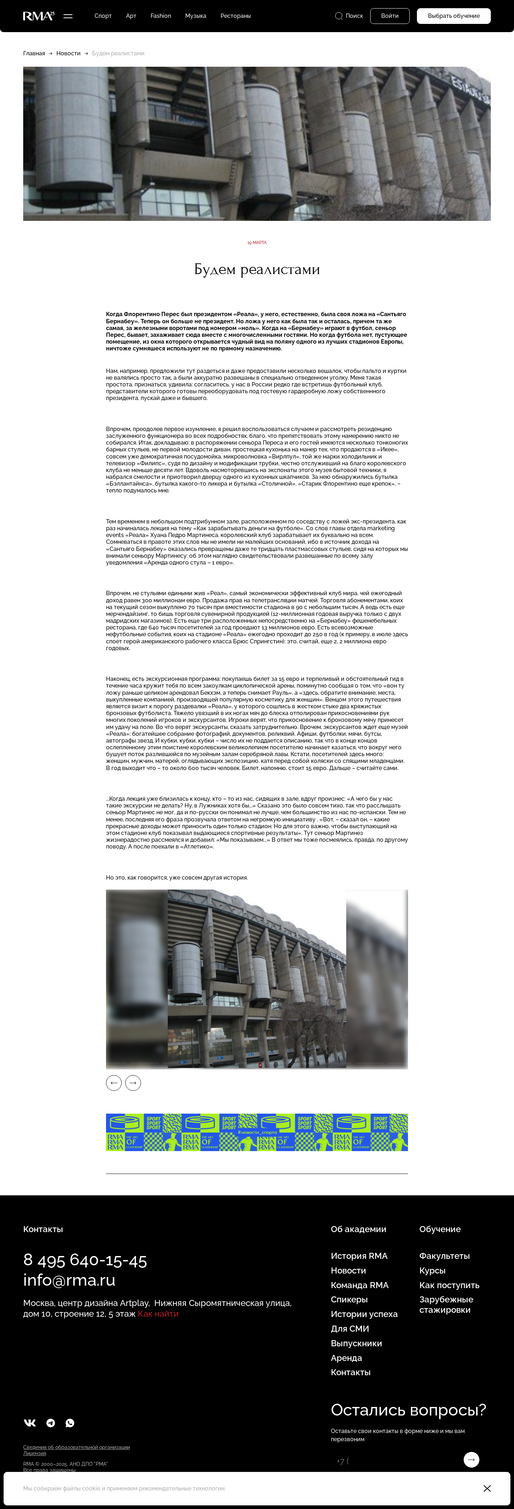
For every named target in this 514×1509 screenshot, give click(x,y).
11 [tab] (337, 1063)
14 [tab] (433, 1063)
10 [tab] (305, 1063)
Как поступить (449, 1285)
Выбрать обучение (454, 15)
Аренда (346, 1358)
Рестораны (236, 15)
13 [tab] (401, 1063)
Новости (68, 53)
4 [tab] (112, 1063)
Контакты (351, 1372)
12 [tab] (369, 1063)
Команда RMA (360, 1285)
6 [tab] (176, 1063)
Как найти (158, 1313)
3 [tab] (80, 1063)
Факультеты (444, 1256)
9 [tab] (273, 1063)
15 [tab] (466, 1063)
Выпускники (356, 1343)
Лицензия (34, 1453)
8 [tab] (241, 1063)
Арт (131, 15)
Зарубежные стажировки (446, 1305)
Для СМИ (350, 1329)
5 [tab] (144, 1063)
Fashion (161, 15)
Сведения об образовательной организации (76, 1447)
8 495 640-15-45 (85, 1259)
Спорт (103, 15)
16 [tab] (498, 1063)
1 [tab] (16, 1063)
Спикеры (349, 1300)
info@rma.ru (69, 1280)
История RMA (359, 1256)
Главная (34, 53)
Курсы (432, 1271)
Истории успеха (364, 1314)
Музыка (195, 15)
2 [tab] (48, 1063)
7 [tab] (209, 1063)
